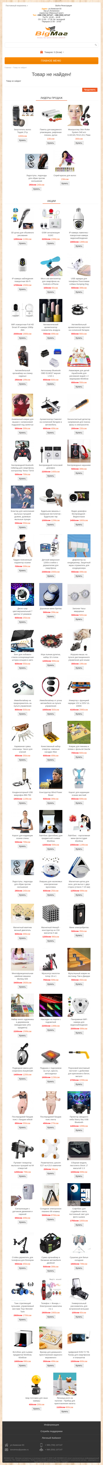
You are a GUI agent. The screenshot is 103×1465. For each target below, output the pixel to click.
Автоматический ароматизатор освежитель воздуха (50, 327)
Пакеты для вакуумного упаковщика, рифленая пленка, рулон (51, 132)
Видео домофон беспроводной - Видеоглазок (79, 514)
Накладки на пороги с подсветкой (51, 1020)
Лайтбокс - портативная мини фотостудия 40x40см (79, 838)
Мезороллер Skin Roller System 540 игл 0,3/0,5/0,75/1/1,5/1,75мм (79, 132)
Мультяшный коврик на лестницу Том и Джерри (79, 974)
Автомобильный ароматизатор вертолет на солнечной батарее (79, 327)
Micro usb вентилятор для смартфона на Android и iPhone (51, 281)
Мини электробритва (79, 927)
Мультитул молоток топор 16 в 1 (51, 974)
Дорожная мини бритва (50, 608)
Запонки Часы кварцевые (78, 609)
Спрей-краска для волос (65, 175)
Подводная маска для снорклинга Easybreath (22, 1069)
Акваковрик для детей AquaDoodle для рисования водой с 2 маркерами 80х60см (79, 374)
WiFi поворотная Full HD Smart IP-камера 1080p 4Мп (22, 327)
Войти (58, 6)
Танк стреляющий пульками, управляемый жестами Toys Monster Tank (22, 1307)
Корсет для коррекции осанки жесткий (79, 793)
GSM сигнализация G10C (51, 234)
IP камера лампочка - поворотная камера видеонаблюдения (79, 235)
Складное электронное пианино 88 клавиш (50, 1210)
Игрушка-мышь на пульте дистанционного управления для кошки (79, 657)
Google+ (65, 1462)
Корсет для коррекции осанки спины (22, 836)
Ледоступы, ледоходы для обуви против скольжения (36, 178)
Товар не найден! (20, 67)
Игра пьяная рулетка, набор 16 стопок (51, 655)
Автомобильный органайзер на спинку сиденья (22, 373)
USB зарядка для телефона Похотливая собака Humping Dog (79, 281)
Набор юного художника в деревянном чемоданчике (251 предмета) (22, 1023)
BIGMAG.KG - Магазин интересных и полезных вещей (25, 1458)
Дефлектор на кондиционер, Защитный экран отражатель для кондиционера (79, 564)
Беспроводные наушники (79, 465)
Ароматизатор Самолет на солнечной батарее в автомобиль (51, 422)
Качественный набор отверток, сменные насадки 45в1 (51, 749)
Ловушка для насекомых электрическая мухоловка (50, 884)
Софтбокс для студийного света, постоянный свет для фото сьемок (79, 1213)
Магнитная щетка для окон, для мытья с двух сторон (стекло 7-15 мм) (79, 884)
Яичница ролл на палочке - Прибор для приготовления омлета (64, 1401)
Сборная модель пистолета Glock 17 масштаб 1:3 (79, 1165)
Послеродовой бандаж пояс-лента (50, 1118)
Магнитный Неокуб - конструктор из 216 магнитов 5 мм (50, 930)
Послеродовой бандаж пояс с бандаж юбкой (22, 1118)
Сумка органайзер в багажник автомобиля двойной (51, 1260)
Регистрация (66, 6)
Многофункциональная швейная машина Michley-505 (22, 976)
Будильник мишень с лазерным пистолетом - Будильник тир (51, 514)
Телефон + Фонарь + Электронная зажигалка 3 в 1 (51, 1306)
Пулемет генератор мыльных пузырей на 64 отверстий (22, 1165)
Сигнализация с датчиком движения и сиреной (22, 1211)
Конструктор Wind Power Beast (50, 793)
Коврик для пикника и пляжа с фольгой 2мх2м (79, 747)
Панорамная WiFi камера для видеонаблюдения (78, 1022)
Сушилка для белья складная (79, 1258)
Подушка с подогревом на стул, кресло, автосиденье (50, 1071)
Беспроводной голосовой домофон (51, 466)
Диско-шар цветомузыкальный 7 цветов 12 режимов (22, 611)
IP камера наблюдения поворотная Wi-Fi (22, 279)
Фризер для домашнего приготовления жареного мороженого (50, 1355)
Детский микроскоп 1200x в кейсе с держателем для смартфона (51, 564)
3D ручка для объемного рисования (22, 234)
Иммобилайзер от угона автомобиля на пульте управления (51, 703)
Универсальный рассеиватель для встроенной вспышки (79, 1306)
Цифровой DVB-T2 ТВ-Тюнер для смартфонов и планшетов (79, 1355)
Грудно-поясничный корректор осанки (22, 561)
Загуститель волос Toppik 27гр (22, 130)
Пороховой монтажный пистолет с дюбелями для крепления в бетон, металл (79, 1072)
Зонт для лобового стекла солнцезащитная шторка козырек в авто (22, 657)
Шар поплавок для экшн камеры (36, 1399)
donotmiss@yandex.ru (19, 1450)
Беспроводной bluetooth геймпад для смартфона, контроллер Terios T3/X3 (22, 468)
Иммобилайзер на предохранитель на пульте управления (22, 703)
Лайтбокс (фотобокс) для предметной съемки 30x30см (51, 838)
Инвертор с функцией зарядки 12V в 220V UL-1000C (79, 703)
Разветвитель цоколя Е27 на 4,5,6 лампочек (50, 1164)
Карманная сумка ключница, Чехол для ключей (22, 749)
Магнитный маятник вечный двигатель (22, 928)
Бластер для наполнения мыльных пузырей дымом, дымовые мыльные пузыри (22, 515)
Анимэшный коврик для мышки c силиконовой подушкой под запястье (22, 422)
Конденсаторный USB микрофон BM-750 (22, 793)
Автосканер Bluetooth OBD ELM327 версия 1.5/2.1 (51, 373)
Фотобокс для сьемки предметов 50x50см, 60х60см (22, 1355)
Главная (8, 67)
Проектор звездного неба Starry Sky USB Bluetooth (79, 1119)
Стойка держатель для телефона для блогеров (22, 1258)
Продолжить (90, 90)
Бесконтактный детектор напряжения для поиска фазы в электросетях (79, 422)
